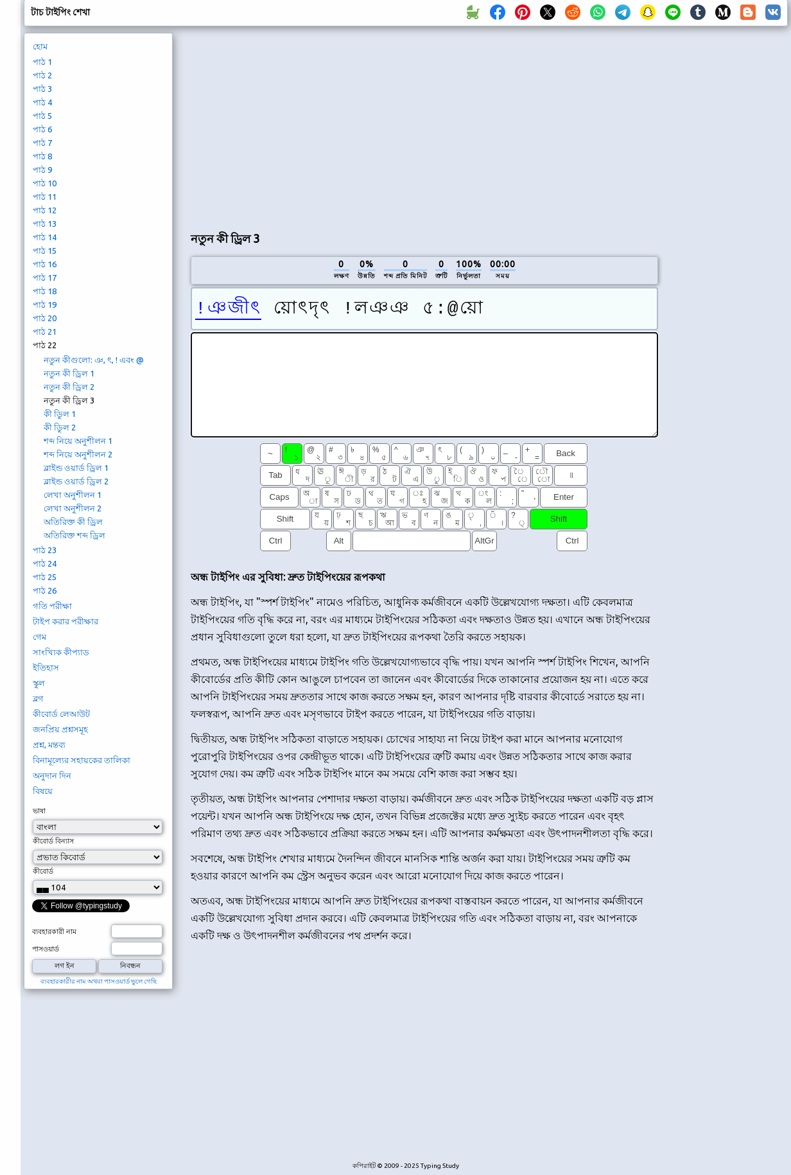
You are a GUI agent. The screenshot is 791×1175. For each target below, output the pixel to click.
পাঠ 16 (44, 264)
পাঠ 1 (42, 61)
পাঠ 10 (44, 183)
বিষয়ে (43, 790)
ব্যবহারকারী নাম (54, 931)
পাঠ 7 (42, 142)
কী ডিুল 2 (60, 427)
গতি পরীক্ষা (52, 605)
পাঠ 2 (42, 75)
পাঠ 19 (44, 304)
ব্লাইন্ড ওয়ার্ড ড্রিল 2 (76, 481)
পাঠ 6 (42, 129)
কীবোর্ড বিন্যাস (53, 841)
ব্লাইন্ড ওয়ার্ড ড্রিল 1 (76, 467)
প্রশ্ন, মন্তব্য (49, 744)
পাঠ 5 (42, 115)
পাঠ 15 (44, 250)
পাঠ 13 (44, 223)
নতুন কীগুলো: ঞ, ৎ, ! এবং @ (94, 359)
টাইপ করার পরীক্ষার (65, 621)
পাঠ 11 (44, 196)
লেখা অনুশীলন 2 (72, 508)
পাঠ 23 (44, 549)
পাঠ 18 (44, 291)
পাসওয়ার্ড (45, 949)
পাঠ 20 (44, 318)
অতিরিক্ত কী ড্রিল (73, 521)
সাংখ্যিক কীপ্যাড (61, 652)
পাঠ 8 (42, 156)
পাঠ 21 (44, 331)
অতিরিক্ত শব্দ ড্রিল (74, 535)
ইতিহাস (46, 667)
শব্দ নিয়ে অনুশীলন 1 (78, 440)
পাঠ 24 (44, 563)
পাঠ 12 (44, 210)
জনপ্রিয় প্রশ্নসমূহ (60, 729)
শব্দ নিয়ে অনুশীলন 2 (78, 454)
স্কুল (39, 682)
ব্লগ (38, 698)
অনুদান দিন (52, 775)
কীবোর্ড (43, 871)
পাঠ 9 (42, 169)
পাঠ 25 (44, 576)
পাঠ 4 (42, 102)
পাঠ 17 (44, 277)
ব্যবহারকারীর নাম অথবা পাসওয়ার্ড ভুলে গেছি (98, 981)
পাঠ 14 (44, 237)
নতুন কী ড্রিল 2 (69, 386)
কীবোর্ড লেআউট (61, 713)
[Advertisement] (342, 126)
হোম (40, 46)
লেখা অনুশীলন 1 (72, 494)
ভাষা (39, 811)
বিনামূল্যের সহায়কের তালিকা (81, 759)
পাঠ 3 (42, 88)
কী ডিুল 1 (60, 413)
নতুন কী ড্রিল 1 (69, 373)
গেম (39, 636)
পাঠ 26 (44, 590)
